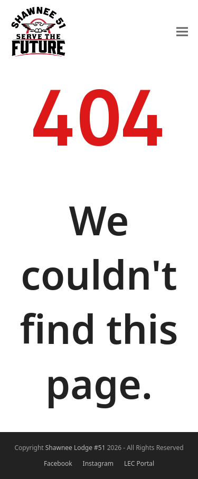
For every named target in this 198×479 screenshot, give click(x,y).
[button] (182, 31)
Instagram (98, 463)
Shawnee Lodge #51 (75, 447)
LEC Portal (139, 463)
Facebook (58, 463)
